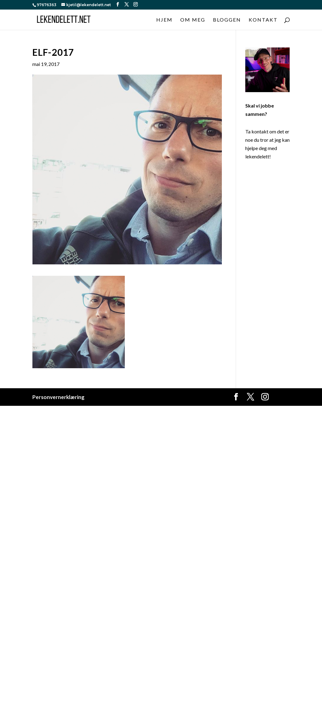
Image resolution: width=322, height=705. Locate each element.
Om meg (192, 20)
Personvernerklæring (58, 397)
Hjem (164, 20)
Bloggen (227, 20)
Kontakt (263, 20)
